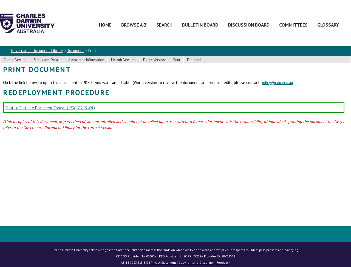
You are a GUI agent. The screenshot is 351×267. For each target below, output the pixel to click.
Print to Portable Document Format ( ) (50, 107)
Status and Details (47, 60)
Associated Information (86, 60)
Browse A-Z (134, 25)
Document (75, 50)
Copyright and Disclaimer (196, 262)
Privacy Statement (163, 262)
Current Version (15, 60)
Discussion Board (249, 25)
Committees (293, 25)
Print (176, 60)
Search (164, 25)
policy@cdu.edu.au (277, 82)
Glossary (328, 25)
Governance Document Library (37, 50)
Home (105, 25)
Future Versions (154, 60)
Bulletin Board (200, 25)
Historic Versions (123, 60)
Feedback (194, 60)
